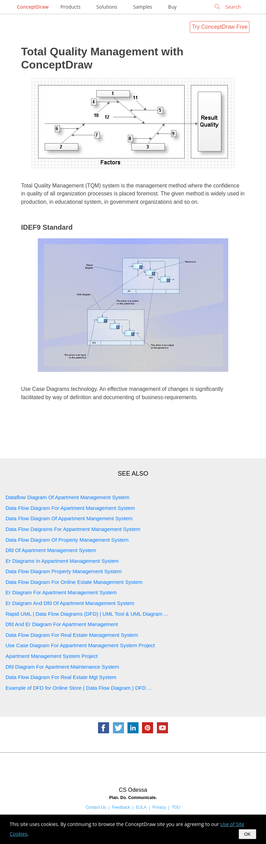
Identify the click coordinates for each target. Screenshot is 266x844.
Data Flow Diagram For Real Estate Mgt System (61, 677)
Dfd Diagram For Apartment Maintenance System (62, 667)
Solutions (106, 6)
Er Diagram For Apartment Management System (61, 592)
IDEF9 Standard (47, 227)
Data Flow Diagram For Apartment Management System (70, 508)
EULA (141, 807)
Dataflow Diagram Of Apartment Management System (68, 497)
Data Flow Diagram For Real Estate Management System (72, 635)
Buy (172, 6)
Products (71, 6)
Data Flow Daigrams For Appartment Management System (73, 529)
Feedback (121, 807)
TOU (176, 807)
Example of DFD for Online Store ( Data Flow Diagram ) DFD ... (79, 688)
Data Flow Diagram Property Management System (64, 571)
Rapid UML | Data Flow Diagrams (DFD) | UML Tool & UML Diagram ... (87, 614)
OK (247, 834)
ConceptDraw (32, 6)
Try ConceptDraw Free (220, 27)
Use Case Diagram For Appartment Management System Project (80, 645)
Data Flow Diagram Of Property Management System (67, 540)
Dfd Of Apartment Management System (51, 550)
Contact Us (96, 807)
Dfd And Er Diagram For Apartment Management (62, 624)
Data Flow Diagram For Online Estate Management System (74, 582)
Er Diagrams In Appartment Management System (62, 561)
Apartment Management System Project (52, 656)
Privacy (159, 807)
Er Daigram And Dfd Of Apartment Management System (70, 603)
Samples (142, 6)
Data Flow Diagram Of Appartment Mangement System (69, 518)
